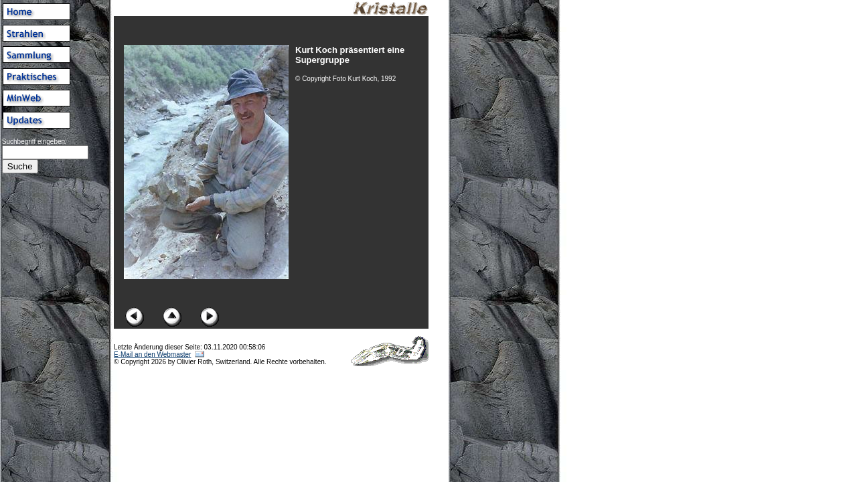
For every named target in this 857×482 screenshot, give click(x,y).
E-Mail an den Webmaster (152, 354)
